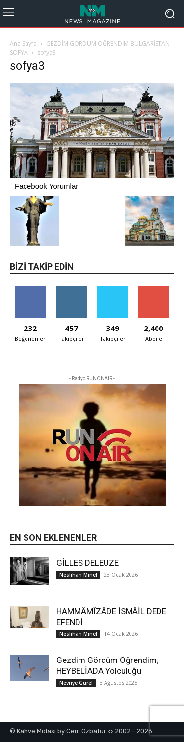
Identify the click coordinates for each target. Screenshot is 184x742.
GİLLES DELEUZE (87, 563)
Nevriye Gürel (76, 682)
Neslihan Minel (78, 574)
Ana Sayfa (23, 43)
